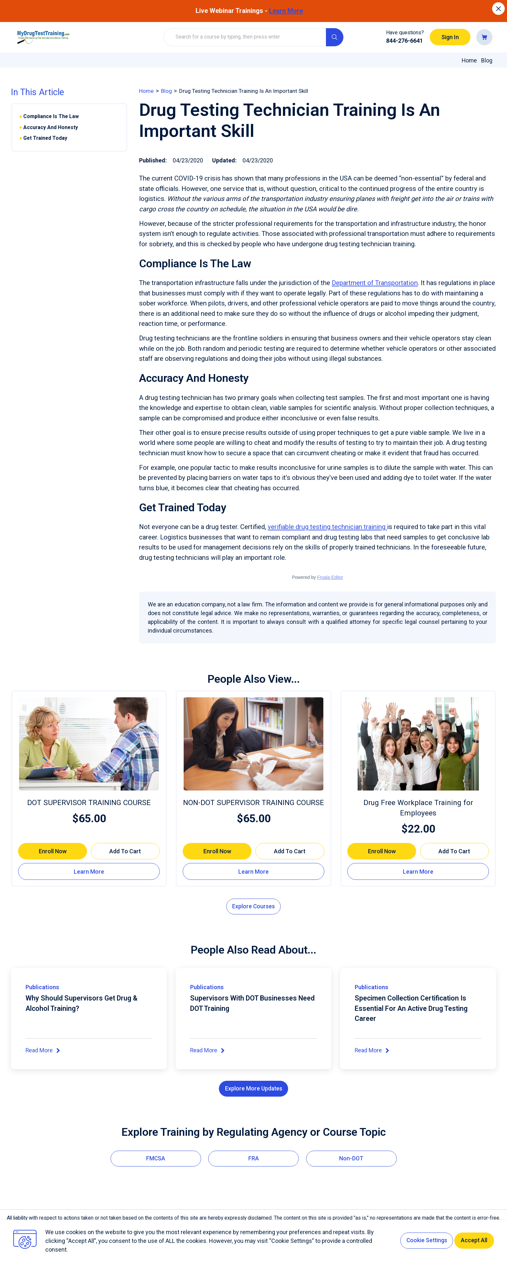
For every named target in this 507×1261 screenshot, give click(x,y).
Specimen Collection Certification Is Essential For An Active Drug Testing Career (415, 1008)
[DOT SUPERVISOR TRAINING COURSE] (89, 743)
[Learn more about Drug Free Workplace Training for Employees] (418, 871)
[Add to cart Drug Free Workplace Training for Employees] (454, 851)
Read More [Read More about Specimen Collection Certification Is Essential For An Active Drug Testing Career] (372, 1051)
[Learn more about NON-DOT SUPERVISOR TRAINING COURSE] (253, 871)
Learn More (286, 11)
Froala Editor (330, 577)
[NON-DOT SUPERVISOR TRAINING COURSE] (253, 743)
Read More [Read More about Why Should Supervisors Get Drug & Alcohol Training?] (43, 1051)
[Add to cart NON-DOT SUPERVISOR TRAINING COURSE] (289, 851)
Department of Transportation (375, 283)
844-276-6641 (404, 40)
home (147, 90)
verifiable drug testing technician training (327, 527)
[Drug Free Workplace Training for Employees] (418, 743)
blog (168, 90)
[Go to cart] (484, 37)
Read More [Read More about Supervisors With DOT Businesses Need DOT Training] (208, 1051)
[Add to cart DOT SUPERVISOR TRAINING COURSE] (125, 851)
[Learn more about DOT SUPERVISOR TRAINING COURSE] (89, 871)
